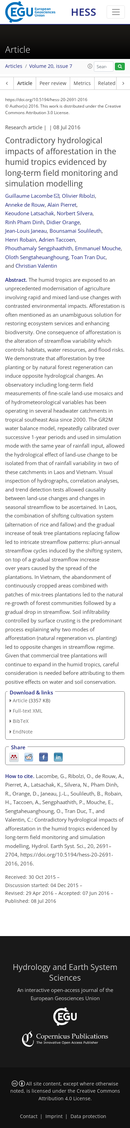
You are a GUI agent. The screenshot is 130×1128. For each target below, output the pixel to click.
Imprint (54, 1116)
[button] (90, 66)
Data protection (88, 1116)
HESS (83, 12)
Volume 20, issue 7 (50, 66)
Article (24, 83)
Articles (13, 66)
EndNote (23, 731)
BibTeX (21, 721)
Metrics (82, 83)
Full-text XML (27, 710)
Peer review (53, 83)
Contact (28, 1116)
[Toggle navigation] (116, 12)
